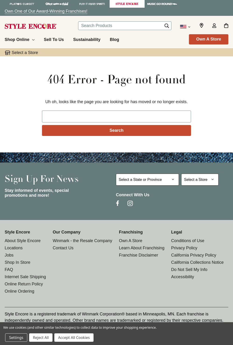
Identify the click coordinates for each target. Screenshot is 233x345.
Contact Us (63, 248)
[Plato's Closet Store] (22, 4)
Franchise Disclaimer (138, 255)
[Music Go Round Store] (162, 4)
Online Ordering (19, 291)
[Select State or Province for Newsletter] (147, 180)
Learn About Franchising (141, 248)
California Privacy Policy (193, 255)
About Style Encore (23, 240)
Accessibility (182, 276)
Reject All (41, 337)
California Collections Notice (197, 262)
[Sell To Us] (54, 39)
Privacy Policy (184, 248)
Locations (14, 248)
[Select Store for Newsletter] (200, 180)
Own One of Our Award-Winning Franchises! (46, 11)
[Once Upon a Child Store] (57, 4)
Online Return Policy (24, 284)
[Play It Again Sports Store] (92, 4)
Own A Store (208, 39)
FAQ (9, 269)
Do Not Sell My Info (189, 269)
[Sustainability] (87, 39)
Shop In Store (17, 262)
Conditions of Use (187, 240)
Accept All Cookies (74, 337)
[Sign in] (214, 26)
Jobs (9, 255)
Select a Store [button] (25, 52)
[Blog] (114, 39)
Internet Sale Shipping (25, 276)
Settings (16, 337)
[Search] (166, 27)
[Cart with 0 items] (226, 26)
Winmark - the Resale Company (82, 240)
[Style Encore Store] (127, 4)
